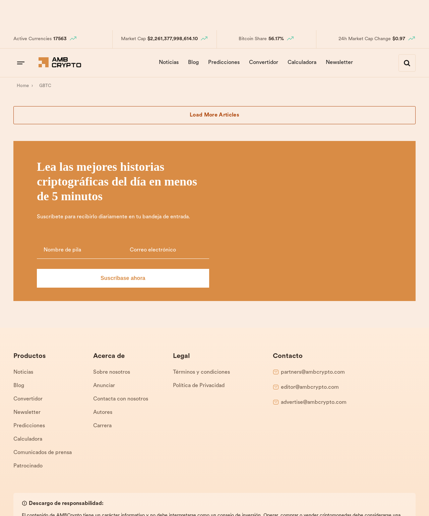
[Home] (22, 86)
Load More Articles (214, 115)
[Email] (350, 177)
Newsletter (339, 62)
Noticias (169, 62)
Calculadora (302, 62)
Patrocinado (28, 402)
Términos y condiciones (201, 308)
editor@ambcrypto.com (310, 323)
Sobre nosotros (111, 308)
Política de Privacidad (199, 321)
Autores (102, 348)
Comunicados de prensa (42, 388)
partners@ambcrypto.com (313, 308)
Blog (193, 62)
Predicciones (224, 62)
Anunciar (104, 321)
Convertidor (263, 62)
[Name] (273, 177)
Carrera (102, 362)
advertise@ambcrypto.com (314, 338)
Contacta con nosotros (120, 335)
